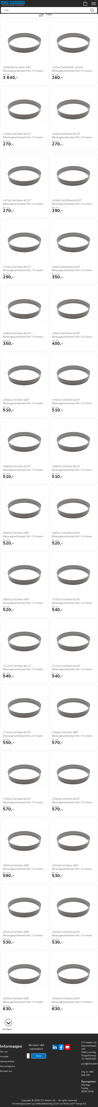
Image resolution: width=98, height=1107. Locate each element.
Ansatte (4, 1056)
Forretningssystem (21, 1103)
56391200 (90, 1058)
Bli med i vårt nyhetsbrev (36, 1047)
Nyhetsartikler (7, 1061)
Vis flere (6, 1029)
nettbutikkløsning (44, 1103)
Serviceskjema (7, 1066)
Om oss (4, 1051)
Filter (49, 14)
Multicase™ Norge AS (74, 1103)
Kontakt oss (6, 1071)
